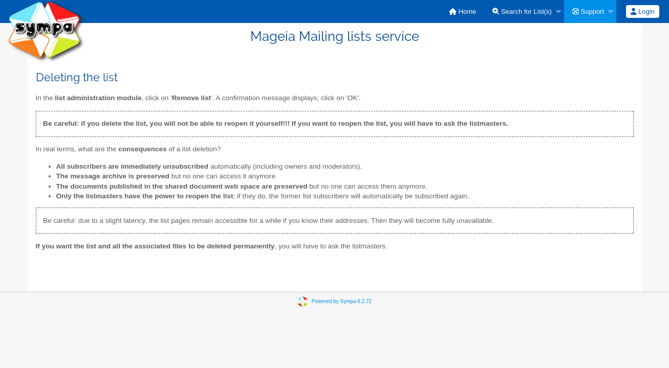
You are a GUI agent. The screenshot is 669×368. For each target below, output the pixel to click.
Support (588, 11)
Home (462, 11)
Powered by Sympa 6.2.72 (342, 301)
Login (642, 11)
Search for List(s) (522, 11)
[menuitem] (462, 11)
